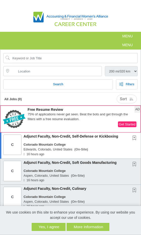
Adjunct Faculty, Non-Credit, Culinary (55, 189)
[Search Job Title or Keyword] (74, 58)
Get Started (127, 124)
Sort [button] (126, 99)
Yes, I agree (49, 227)
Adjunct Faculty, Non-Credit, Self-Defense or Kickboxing (71, 136)
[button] (70, 36)
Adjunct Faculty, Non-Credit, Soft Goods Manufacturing (70, 163)
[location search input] (56, 71)
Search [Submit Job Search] (58, 84)
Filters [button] (126, 84)
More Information (88, 227)
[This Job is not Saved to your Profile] (135, 138)
